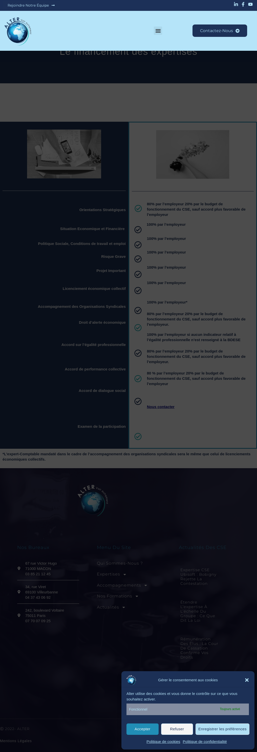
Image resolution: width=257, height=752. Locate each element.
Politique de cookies (163, 741)
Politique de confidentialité (205, 741)
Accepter (142, 729)
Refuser (177, 729)
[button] (246, 680)
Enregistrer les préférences (222, 729)
